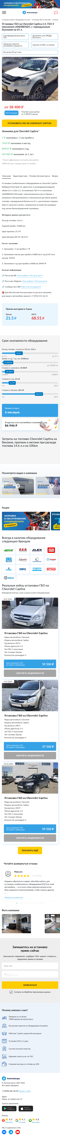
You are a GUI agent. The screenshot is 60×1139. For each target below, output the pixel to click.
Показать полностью (13, 897)
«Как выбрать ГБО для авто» (29, 275)
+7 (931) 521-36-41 (10, 1091)
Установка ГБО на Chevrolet (41, 20)
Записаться (30, 985)
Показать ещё (30, 850)
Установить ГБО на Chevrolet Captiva (29, 123)
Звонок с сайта (25, 1091)
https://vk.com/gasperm (31, 287)
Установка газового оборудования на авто (16, 20)
